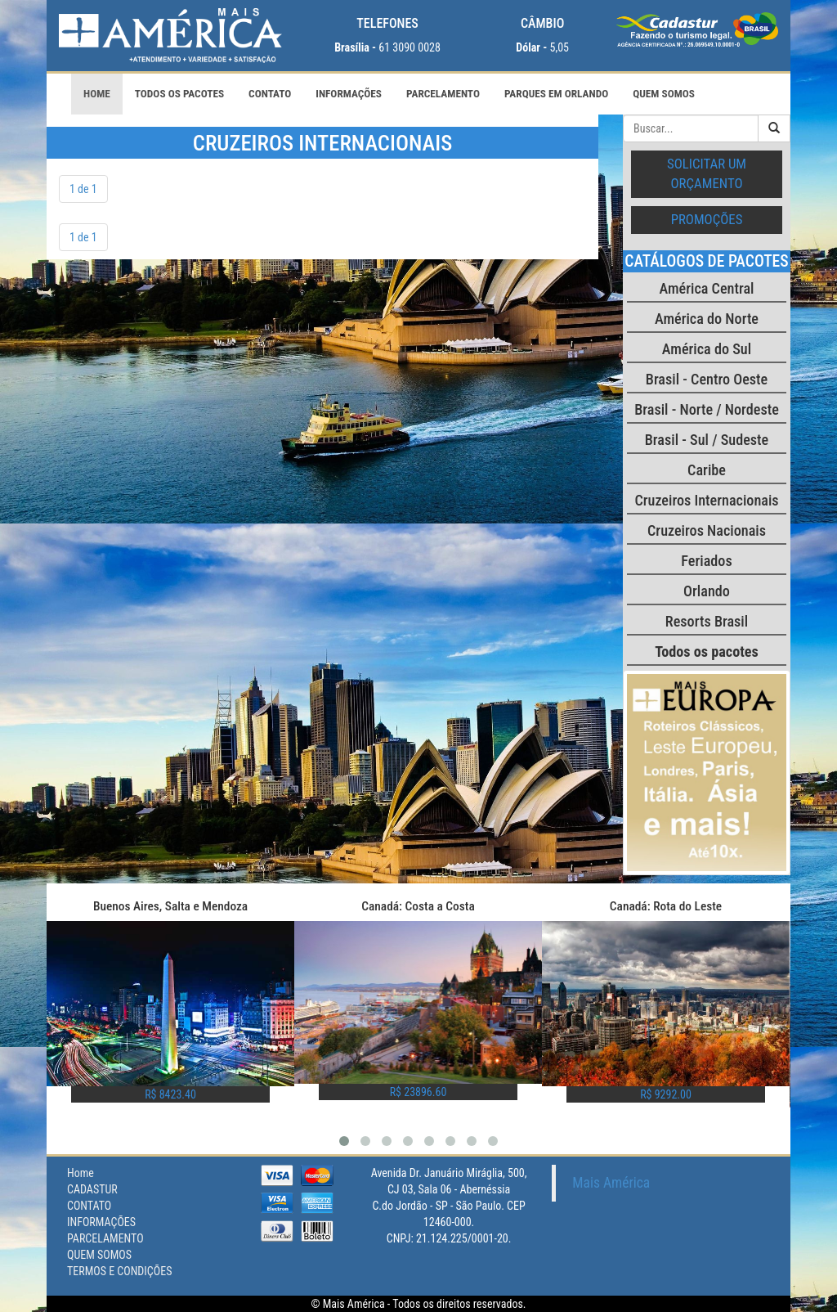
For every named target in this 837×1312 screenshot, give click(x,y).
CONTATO (269, 94)
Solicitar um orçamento (706, 173)
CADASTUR (92, 1189)
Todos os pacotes (179, 94)
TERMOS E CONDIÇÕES (119, 1271)
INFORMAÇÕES (349, 94)
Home (96, 94)
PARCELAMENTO (443, 94)
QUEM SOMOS (664, 94)
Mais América (611, 1183)
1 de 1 (83, 188)
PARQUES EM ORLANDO (556, 94)
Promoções (707, 219)
